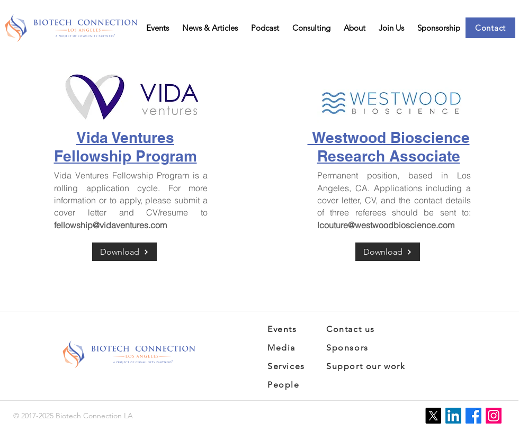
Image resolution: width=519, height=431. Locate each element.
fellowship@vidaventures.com (110, 225)
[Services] (289, 366)
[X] (433, 416)
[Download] (124, 252)
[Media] (284, 347)
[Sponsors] (354, 347)
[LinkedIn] (453, 416)
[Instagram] (494, 416)
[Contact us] (357, 329)
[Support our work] (371, 366)
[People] (293, 384)
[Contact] (490, 27)
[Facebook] (473, 416)
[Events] (284, 329)
